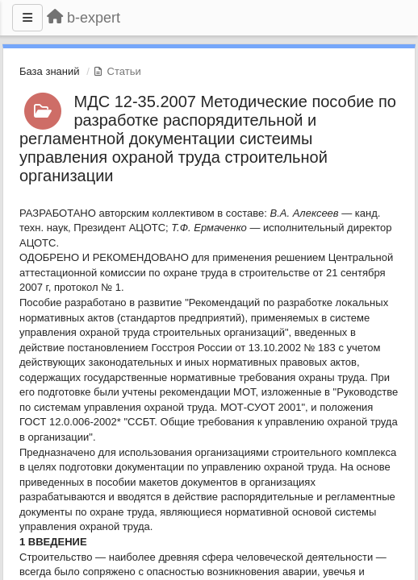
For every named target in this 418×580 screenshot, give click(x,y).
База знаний (49, 71)
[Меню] (27, 17)
